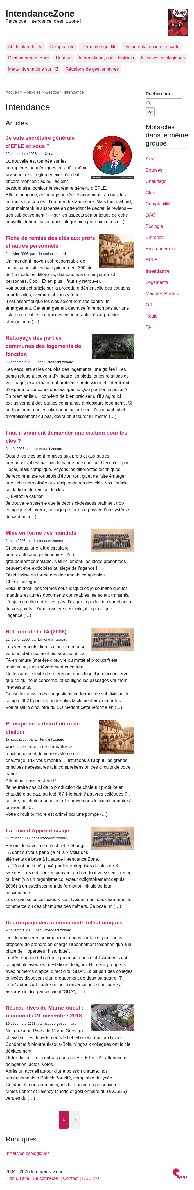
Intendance (157, 271)
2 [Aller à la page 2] (75, 1119)
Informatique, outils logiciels (106, 58)
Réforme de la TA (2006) (36, 632)
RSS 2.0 (90, 1178)
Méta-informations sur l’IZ (33, 69)
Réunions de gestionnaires (92, 69)
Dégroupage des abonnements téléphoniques (64, 922)
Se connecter (46, 1178)
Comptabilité (62, 46)
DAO (150, 215)
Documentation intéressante (151, 46)
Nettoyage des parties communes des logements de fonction (43, 346)
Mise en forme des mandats (41, 533)
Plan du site (17, 1178)
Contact (70, 1178)
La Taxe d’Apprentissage (37, 830)
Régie (151, 316)
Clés (150, 192)
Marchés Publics (162, 293)
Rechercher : (159, 93)
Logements (157, 282)
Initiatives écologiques (163, 58)
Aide (150, 159)
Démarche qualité (98, 46)
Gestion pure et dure (28, 58)
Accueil (12, 92)
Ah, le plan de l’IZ (25, 46)
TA (148, 327)
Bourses (154, 170)
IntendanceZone (40, 13)
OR (149, 304)
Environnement (161, 248)
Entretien (155, 237)
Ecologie (154, 226)
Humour (64, 58)
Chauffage (156, 181)
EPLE (151, 260)
